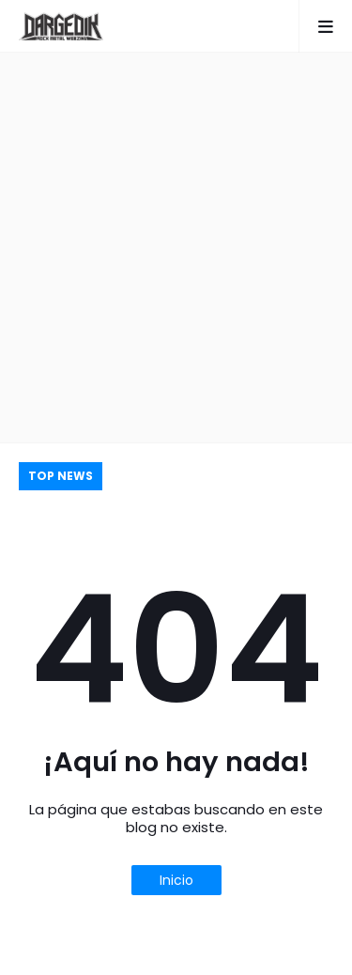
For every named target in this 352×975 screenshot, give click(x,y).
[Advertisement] (176, 247)
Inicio (176, 880)
